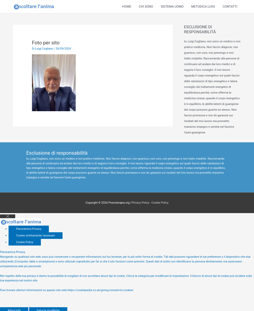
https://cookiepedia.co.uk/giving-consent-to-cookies (100, 290)
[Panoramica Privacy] (29, 229)
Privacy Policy (140, 202)
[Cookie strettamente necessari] (36, 235)
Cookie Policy (160, 202)
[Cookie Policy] (25, 242)
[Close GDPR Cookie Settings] (7, 216)
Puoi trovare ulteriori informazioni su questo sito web (33, 290)
